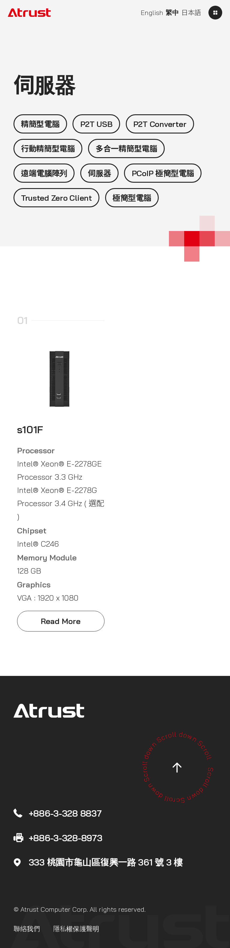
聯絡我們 (26, 929)
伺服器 (99, 173)
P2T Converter (160, 124)
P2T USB (96, 124)
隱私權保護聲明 (76, 929)
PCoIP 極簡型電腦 (163, 173)
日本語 (191, 12)
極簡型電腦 (132, 197)
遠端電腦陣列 (44, 173)
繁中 (172, 12)
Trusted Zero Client (56, 197)
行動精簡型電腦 (48, 148)
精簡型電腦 (40, 124)
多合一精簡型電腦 (126, 148)
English (152, 12)
